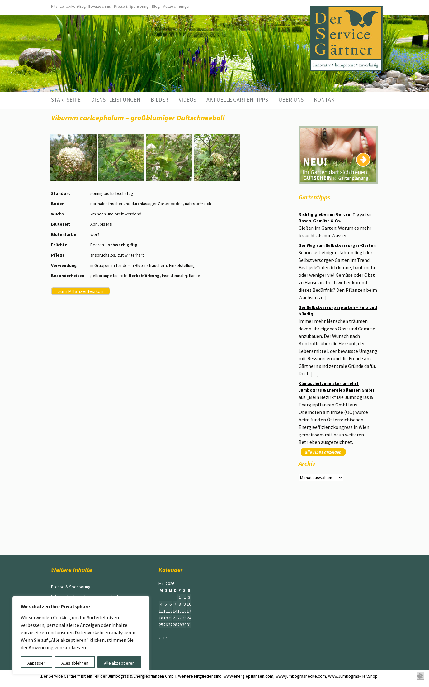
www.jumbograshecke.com (301, 676)
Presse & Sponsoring (131, 6)
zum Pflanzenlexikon (80, 291)
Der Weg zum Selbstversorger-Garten (337, 245)
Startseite (66, 99)
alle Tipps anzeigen (323, 452)
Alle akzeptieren (119, 663)
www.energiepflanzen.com (248, 676)
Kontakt (326, 99)
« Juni (163, 638)
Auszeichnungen (177, 6)
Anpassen (36, 663)
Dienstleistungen (115, 99)
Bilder (159, 99)
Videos (187, 99)
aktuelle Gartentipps (237, 99)
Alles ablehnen (74, 663)
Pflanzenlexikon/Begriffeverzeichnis (81, 6)
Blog (156, 6)
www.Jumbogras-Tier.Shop (353, 676)
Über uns (291, 99)
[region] (80, 635)
